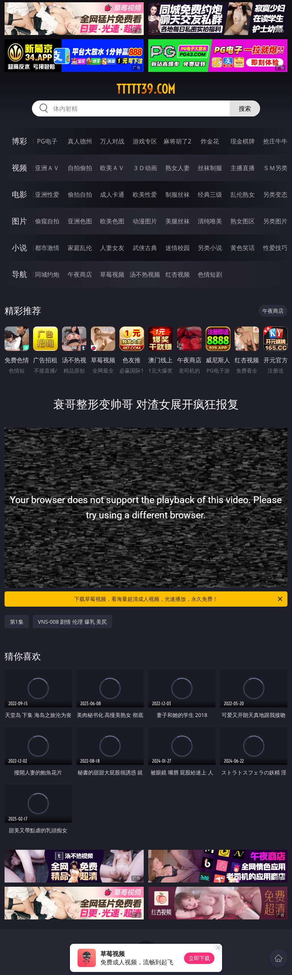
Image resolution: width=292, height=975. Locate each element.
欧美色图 (112, 221)
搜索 (245, 108)
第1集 (17, 621)
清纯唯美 (210, 221)
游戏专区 (145, 141)
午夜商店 (80, 274)
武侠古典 (145, 248)
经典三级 (210, 194)
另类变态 (275, 194)
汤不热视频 (145, 274)
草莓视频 (112, 274)
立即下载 (199, 958)
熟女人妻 (177, 168)
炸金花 (210, 141)
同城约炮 (47, 274)
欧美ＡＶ (112, 168)
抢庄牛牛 (275, 141)
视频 (19, 167)
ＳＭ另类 (275, 168)
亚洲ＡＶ (47, 168)
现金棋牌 (242, 141)
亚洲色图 (80, 221)
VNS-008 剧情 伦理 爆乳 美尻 (72, 621)
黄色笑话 (242, 248)
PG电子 (47, 141)
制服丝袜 (177, 194)
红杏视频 (177, 274)
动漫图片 (145, 221)
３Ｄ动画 (145, 168)
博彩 (19, 141)
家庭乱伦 (80, 248)
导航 (19, 274)
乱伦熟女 (242, 194)
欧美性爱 (145, 194)
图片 (19, 221)
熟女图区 (242, 221)
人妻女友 (112, 248)
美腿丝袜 (177, 221)
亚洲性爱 (47, 194)
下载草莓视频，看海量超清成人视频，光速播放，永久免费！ (179, 599)
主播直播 (242, 168)
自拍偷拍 (80, 168)
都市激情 (47, 248)
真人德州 (80, 141)
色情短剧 (210, 274)
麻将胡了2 (177, 141)
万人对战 (112, 141)
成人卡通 (112, 194)
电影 (19, 194)
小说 (19, 247)
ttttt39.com (145, 89)
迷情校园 (177, 248)
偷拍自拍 (80, 194)
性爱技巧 (275, 248)
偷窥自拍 (47, 221)
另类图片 (275, 221)
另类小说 (210, 248)
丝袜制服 (210, 168)
